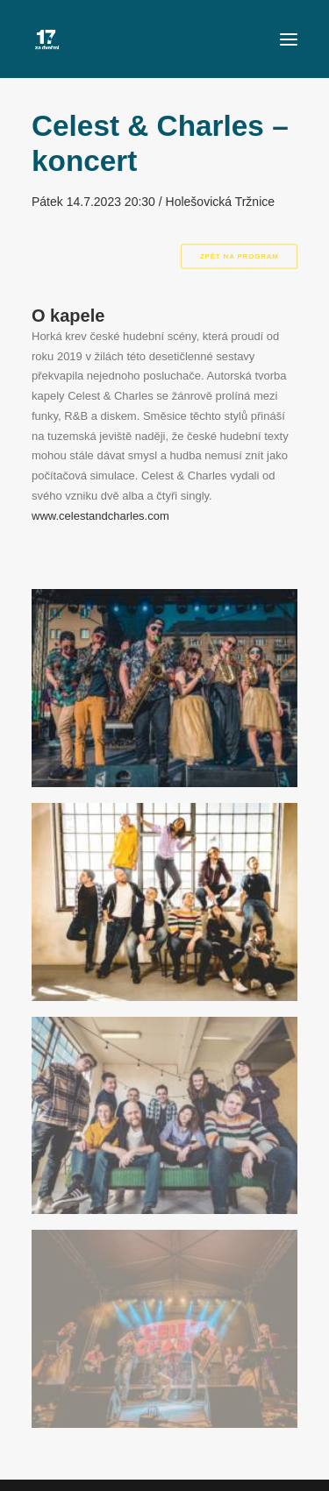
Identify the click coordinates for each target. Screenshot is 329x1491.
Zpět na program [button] (238, 256)
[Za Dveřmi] (47, 39)
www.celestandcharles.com (100, 515)
